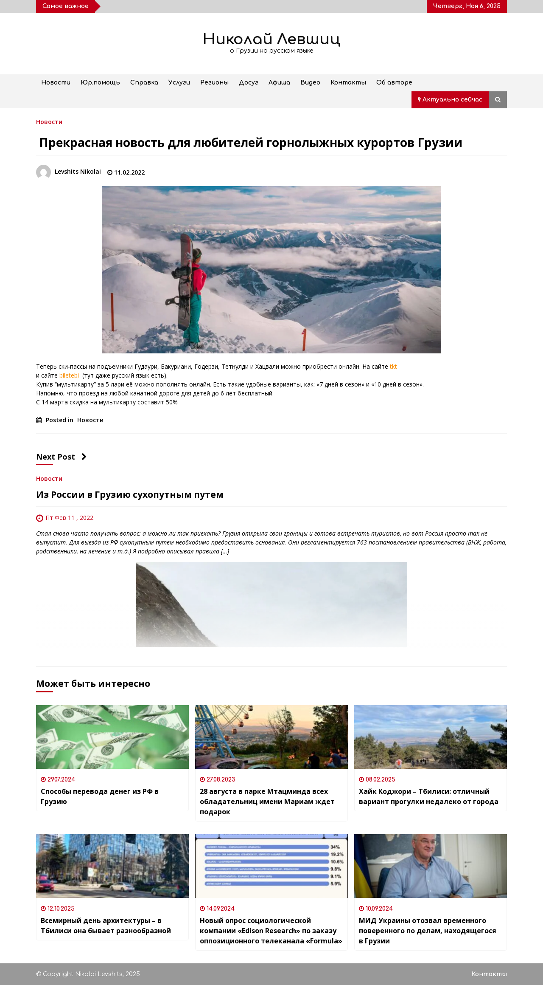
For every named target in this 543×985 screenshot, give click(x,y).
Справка (144, 82)
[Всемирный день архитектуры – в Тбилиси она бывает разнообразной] (112, 866)
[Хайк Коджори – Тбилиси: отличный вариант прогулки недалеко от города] (430, 737)
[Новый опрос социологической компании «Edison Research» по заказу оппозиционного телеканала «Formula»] (271, 866)
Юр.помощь (100, 82)
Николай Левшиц (271, 39)
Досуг (248, 82)
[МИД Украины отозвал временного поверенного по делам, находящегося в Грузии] (430, 866)
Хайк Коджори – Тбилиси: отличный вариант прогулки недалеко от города (428, 796)
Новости (55, 82)
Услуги (179, 82)
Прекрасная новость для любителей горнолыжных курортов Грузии (249, 142)
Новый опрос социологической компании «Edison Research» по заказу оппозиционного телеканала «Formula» (271, 930)
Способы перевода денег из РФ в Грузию (100, 796)
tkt (393, 366)
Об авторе (394, 82)
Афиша (279, 82)
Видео (310, 82)
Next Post (61, 457)
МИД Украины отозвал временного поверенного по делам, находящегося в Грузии (427, 930)
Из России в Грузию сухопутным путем (130, 494)
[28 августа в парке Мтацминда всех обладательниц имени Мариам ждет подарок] (271, 737)
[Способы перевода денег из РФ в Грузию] (112, 737)
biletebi (70, 375)
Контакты (348, 82)
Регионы (214, 82)
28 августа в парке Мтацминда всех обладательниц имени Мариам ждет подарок (267, 801)
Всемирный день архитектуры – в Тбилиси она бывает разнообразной (106, 925)
